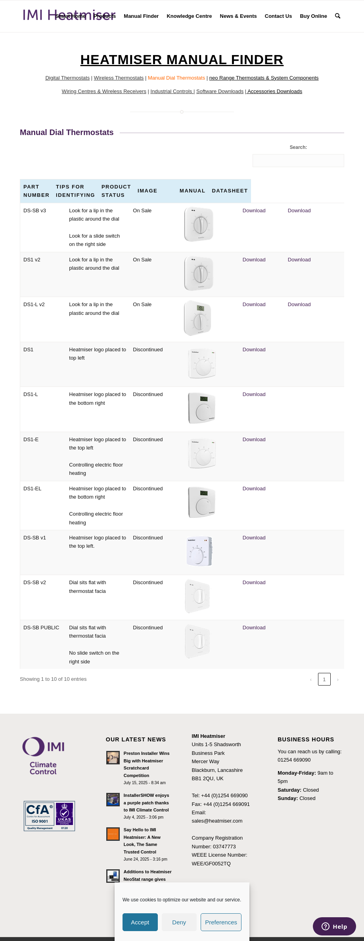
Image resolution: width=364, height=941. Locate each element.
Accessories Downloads (274, 91)
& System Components (291, 78)
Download (289, 210)
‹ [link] (311, 662)
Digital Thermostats (67, 78)
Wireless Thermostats (119, 78)
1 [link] (324, 662)
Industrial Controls (171, 91)
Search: (298, 147)
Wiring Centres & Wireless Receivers (104, 91)
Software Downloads (219, 91)
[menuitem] (70, 16)
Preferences (221, 922)
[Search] (337, 16)
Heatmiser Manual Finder (182, 59)
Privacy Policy (208, 879)
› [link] (338, 662)
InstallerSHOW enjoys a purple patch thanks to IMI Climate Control (146, 786)
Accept (140, 922)
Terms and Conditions (217, 871)
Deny (179, 922)
